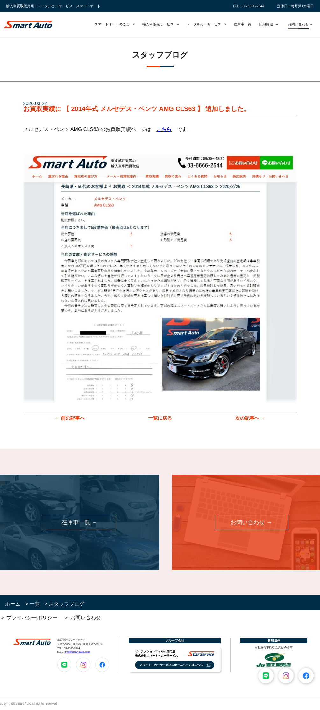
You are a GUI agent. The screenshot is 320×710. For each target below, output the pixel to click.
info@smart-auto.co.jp (77, 652)
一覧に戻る (160, 418)
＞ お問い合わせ (82, 617)
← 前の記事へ (70, 418)
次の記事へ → (250, 418)
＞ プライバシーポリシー (28, 617)
